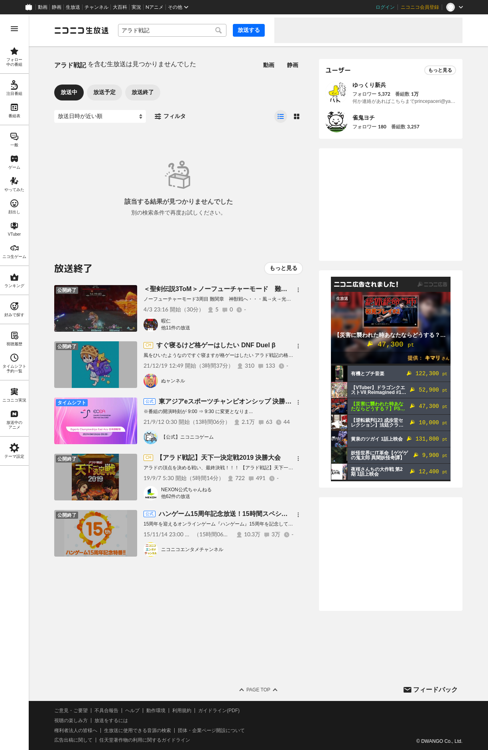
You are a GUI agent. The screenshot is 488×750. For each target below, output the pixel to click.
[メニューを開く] (14, 29)
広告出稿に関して (73, 740)
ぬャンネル (173, 381)
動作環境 (155, 710)
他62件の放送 (175, 496)
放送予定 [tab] (104, 92)
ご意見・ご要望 (71, 710)
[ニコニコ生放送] (81, 30)
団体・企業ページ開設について (211, 730)
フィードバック (435, 689)
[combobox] (172, 30)
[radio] (280, 116)
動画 (42, 7)
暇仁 (166, 321)
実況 (136, 7)
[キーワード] (172, 30)
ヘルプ (132, 710)
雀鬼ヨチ (363, 117)
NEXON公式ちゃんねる (186, 489)
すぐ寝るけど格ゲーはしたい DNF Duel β (215, 345)
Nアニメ (154, 7)
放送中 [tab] (69, 92)
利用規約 (181, 710)
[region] (14, 382)
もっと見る (283, 268)
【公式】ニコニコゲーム (187, 437)
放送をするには (111, 720)
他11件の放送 (175, 328)
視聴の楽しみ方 (71, 720)
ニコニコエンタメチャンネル (192, 549)
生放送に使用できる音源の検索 (137, 730)
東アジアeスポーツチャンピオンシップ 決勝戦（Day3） (239, 401)
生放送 (73, 7)
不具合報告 (106, 710)
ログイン (385, 7)
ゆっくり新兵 (369, 85)
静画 (56, 7)
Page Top (258, 690)
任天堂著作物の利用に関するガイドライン (144, 740)
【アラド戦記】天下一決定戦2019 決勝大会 (218, 457)
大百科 (120, 7)
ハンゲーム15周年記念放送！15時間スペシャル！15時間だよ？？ (252, 513)
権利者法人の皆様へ (75, 730)
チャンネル (96, 7)
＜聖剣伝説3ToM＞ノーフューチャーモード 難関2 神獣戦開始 (236, 288)
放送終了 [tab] (143, 92)
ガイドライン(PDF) (219, 710)
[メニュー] (298, 290)
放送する (249, 30)
